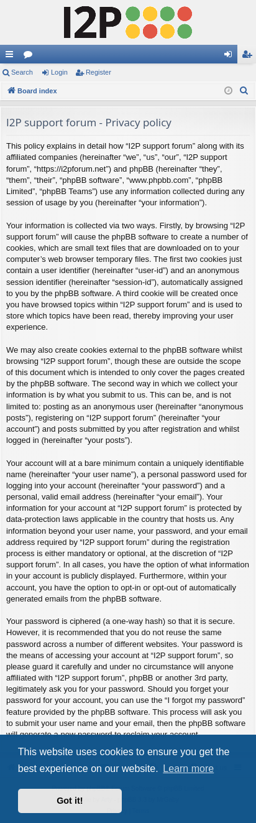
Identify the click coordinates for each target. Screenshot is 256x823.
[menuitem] (244, 91)
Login (59, 72)
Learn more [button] (188, 768)
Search (22, 72)
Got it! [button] (70, 801)
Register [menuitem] (249, 56)
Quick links (12, 56)
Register (98, 72)
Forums (30, 56)
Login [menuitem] (230, 56)
